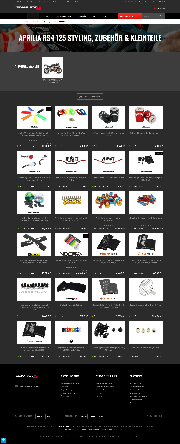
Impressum (99, 396)
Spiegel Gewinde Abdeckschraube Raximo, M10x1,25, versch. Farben (71, 349)
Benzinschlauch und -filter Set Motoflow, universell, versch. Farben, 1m (71, 134)
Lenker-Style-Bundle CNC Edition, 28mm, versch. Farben (71, 179)
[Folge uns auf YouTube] (132, 1)
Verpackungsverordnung (138, 396)
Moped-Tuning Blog (68, 393)
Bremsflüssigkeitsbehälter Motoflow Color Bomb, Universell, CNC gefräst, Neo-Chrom (34, 219)
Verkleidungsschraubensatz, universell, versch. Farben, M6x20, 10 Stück (71, 219)
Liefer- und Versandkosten (105, 386)
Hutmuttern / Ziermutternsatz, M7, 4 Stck (145, 348)
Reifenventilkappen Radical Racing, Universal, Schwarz (109, 134)
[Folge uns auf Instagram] (135, 1)
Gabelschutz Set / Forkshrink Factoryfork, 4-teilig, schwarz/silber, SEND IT (34, 349)
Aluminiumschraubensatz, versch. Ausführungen (145, 218)
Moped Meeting (66, 390)
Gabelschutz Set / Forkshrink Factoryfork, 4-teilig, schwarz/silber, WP (108, 261)
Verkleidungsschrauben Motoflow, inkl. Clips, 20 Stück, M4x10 (146, 179)
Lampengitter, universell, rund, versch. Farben (146, 305)
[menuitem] (26, 1)
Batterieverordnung (137, 386)
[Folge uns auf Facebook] (129, 1)
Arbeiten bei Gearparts (104, 383)
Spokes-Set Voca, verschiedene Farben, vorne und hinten (71, 261)
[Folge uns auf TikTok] (126, 1)
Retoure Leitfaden (136, 390)
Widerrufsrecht (135, 393)
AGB (131, 403)
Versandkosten (63, 426)
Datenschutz (100, 390)
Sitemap (98, 393)
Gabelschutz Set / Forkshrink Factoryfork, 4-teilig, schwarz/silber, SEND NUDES (146, 261)
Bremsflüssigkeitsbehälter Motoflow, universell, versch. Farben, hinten (34, 179)
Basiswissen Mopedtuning (70, 383)
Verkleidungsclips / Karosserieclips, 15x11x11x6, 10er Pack (109, 349)
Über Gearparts (66, 396)
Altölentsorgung (136, 383)
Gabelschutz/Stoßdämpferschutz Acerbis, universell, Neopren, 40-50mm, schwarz (34, 261)
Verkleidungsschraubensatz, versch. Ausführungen (108, 219)
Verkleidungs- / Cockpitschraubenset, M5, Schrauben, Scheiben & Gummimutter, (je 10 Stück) (34, 307)
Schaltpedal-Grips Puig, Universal (71, 305)
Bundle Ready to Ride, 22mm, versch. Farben (108, 178)
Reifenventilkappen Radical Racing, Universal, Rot (146, 134)
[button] (3, 440)
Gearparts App (66, 386)
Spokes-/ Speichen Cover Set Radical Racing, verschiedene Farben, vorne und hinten (34, 134)
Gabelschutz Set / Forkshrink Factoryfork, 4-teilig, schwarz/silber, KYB (108, 306)
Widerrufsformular (136, 399)
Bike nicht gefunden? (90, 96)
